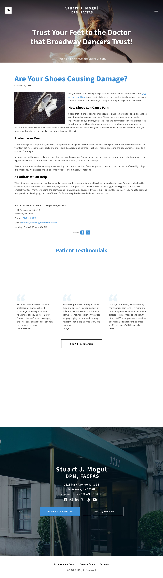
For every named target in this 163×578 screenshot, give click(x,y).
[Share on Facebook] (82, 233)
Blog (68, 58)
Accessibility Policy (65, 564)
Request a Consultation (60, 511)
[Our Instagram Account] (71, 499)
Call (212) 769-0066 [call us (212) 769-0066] (103, 511)
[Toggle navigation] (156, 10)
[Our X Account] (83, 499)
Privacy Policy (87, 564)
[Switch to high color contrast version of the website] (8, 10)
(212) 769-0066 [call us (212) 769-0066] (29, 218)
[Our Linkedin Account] (76, 499)
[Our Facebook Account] (65, 499)
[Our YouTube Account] (95, 499)
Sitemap (104, 564)
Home (60, 58)
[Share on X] (88, 233)
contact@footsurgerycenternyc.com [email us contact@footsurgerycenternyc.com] (39, 222)
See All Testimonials (81, 344)
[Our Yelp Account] (88, 499)
